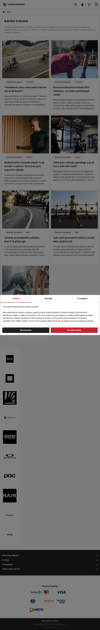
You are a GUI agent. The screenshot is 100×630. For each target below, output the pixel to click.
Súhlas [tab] (16, 298)
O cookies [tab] (82, 298)
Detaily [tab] (48, 298)
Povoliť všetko (74, 330)
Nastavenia (25, 330)
